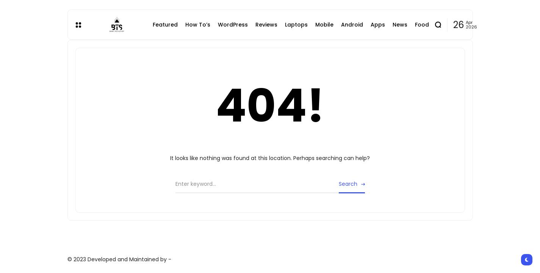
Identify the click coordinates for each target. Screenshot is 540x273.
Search (348, 184)
